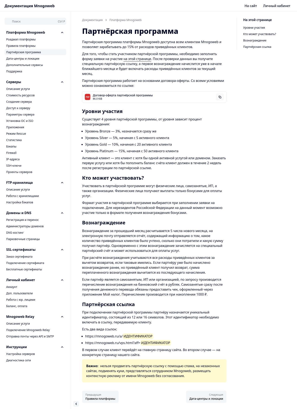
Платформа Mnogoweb (126, 20)
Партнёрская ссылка (257, 47)
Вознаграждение (254, 40)
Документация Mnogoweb (30, 5)
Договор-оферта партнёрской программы (123, 95)
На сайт (251, 6)
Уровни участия (254, 27)
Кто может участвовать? (259, 34)
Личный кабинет (276, 6)
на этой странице (137, 59)
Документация (92, 20)
